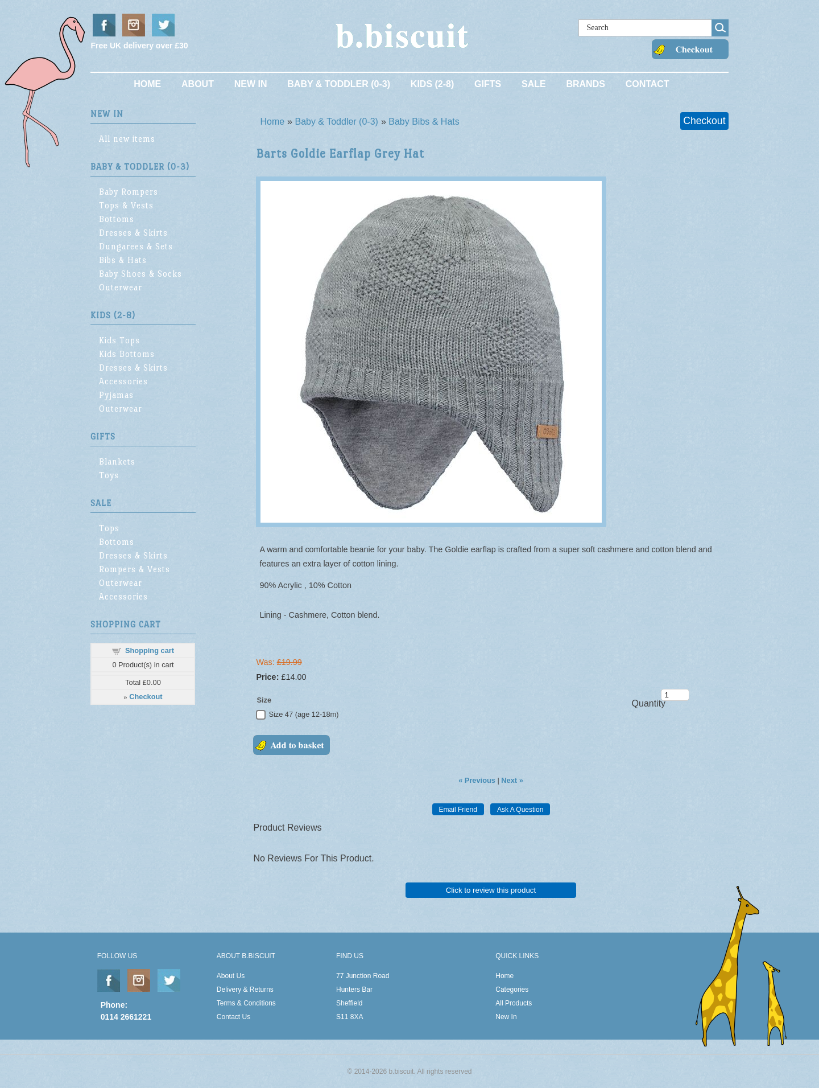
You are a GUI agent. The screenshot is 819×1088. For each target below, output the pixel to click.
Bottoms (116, 219)
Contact (647, 84)
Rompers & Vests (134, 569)
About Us (231, 976)
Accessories (123, 381)
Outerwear (120, 287)
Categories (511, 989)
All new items (127, 138)
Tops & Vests (126, 205)
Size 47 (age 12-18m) (303, 714)
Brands (585, 84)
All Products (513, 1003)
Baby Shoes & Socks (140, 273)
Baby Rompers (128, 191)
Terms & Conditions (246, 1003)
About (197, 84)
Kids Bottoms (127, 354)
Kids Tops (119, 340)
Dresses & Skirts (133, 232)
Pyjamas (116, 395)
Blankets (117, 461)
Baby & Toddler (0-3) (338, 84)
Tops (109, 528)
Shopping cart (149, 650)
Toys (109, 475)
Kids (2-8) (432, 84)
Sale (534, 84)
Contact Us (233, 1017)
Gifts (487, 84)
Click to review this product (491, 890)
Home (147, 84)
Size (264, 700)
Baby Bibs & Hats (424, 121)
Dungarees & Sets (136, 246)
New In (250, 84)
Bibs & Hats (123, 260)
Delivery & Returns (245, 989)
